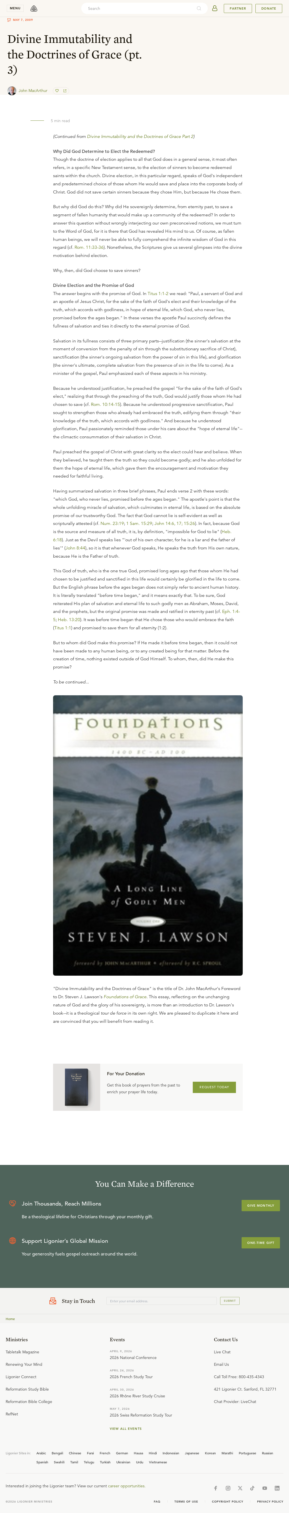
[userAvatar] (214, 8)
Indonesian (171, 1453)
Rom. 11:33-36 (89, 247)
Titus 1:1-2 (158, 293)
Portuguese (247, 1453)
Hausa (138, 1453)
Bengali (57, 1453)
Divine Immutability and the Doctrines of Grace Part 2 (140, 136)
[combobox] (136, 8)
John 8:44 (75, 548)
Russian (267, 1453)
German (122, 1453)
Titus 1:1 (62, 628)
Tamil (74, 1462)
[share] (64, 90)
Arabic (41, 1453)
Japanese (192, 1453)
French (105, 1453)
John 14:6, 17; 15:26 (174, 523)
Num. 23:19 (112, 523)
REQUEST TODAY (214, 1087)
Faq (157, 1501)
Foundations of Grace (125, 997)
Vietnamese (158, 1462)
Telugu (89, 1462)
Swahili (59, 1462)
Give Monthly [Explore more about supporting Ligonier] (260, 1206)
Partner (238, 8)
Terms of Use (186, 1501)
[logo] (34, 8)
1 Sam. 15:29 (139, 523)
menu (15, 8)
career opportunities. (127, 1485)
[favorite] (57, 90)
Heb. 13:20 (69, 620)
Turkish (105, 1462)
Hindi (153, 1453)
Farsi (90, 1453)
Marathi (227, 1453)
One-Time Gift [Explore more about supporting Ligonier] (260, 1243)
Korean (210, 1453)
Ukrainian (123, 1462)
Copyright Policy (227, 1501)
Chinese (75, 1453)
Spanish (42, 1462)
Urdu (139, 1462)
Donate (268, 8)
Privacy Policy (270, 1501)
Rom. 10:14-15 (105, 404)
